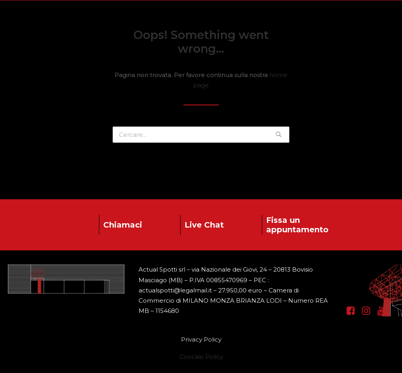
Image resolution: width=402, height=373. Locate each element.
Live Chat (204, 225)
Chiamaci (122, 225)
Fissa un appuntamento (297, 224)
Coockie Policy (201, 356)
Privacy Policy (201, 339)
